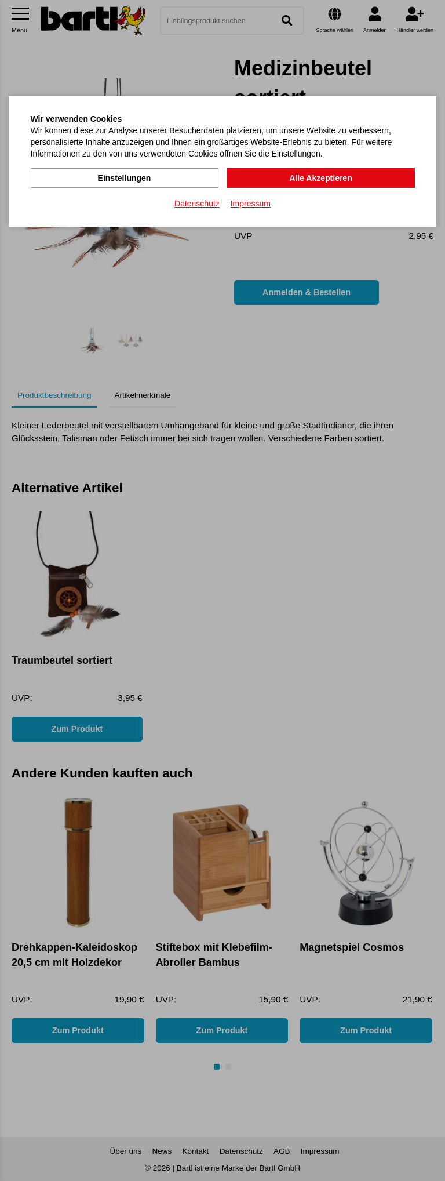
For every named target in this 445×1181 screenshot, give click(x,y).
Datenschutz (197, 203)
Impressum (251, 203)
